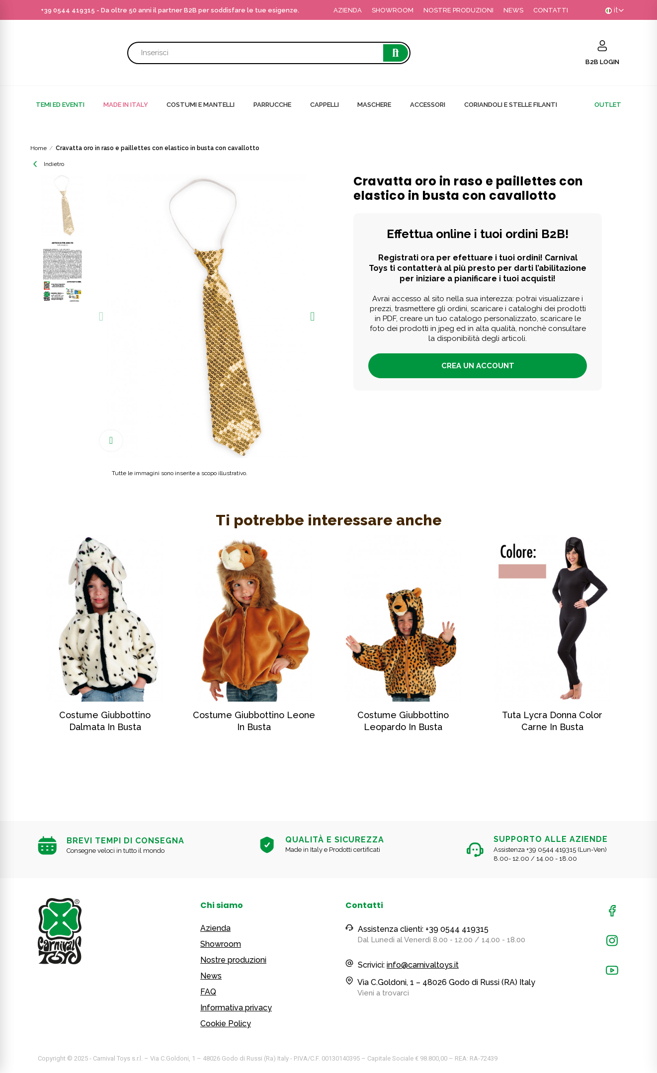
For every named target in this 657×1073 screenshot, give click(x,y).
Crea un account (477, 365)
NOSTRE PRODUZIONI (458, 10)
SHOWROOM (392, 10)
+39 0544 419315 (68, 10)
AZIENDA (347, 10)
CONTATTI (550, 10)
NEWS (513, 10)
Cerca (395, 53)
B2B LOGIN (602, 62)
